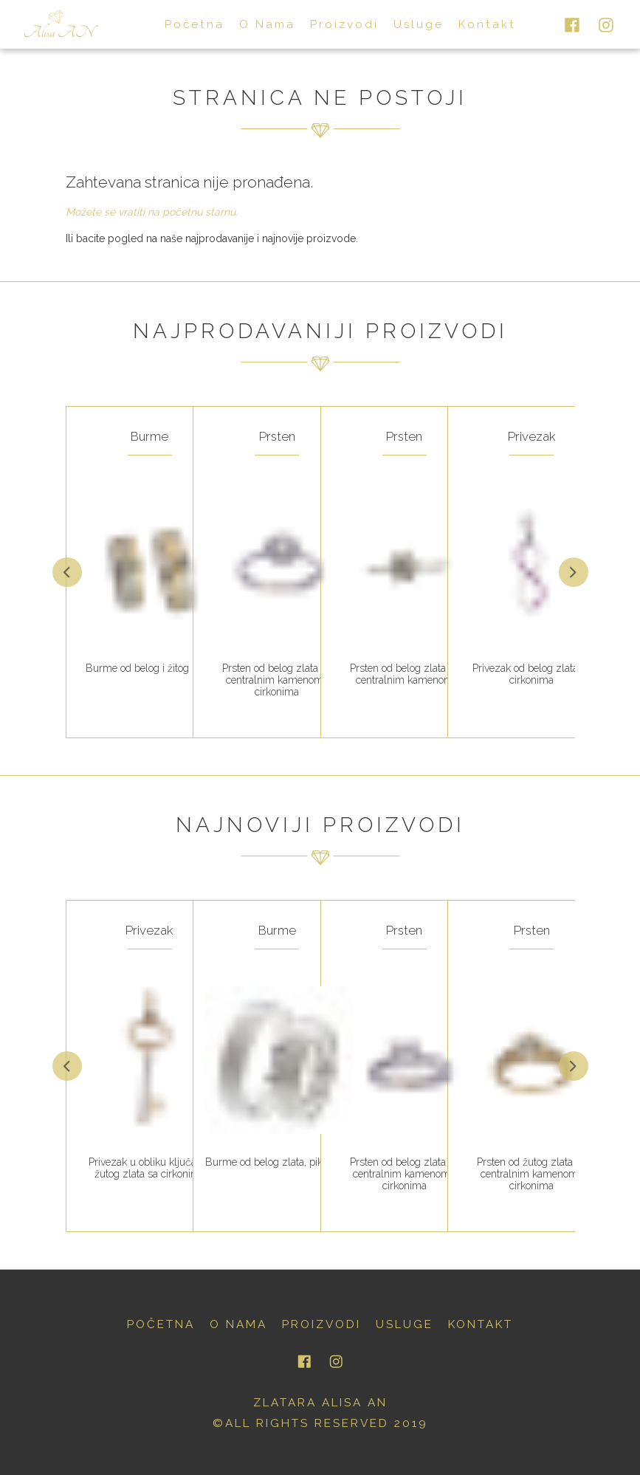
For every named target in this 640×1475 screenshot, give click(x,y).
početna (194, 24)
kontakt (469, 24)
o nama (261, 24)
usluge (405, 24)
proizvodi (334, 24)
